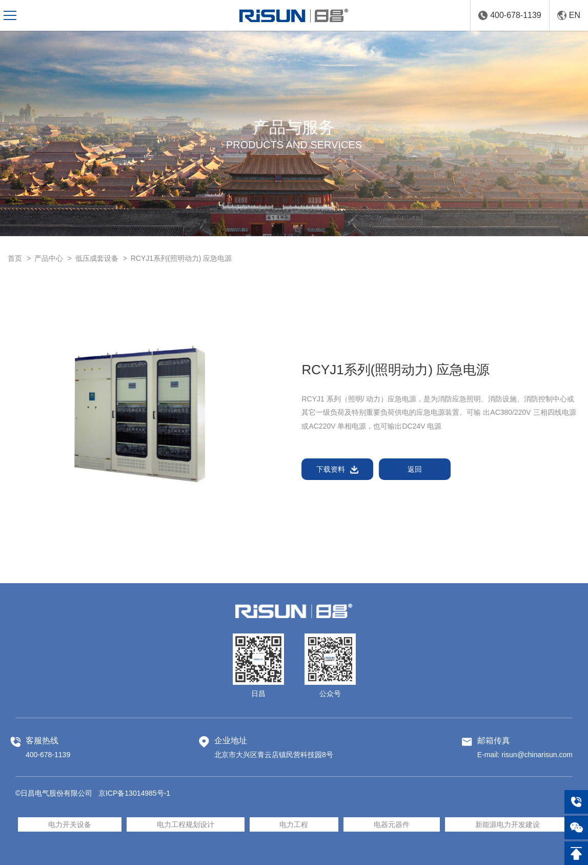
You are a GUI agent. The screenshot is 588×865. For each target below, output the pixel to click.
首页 (15, 258)
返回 (415, 469)
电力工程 (293, 824)
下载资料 (338, 469)
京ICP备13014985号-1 (134, 793)
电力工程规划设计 (185, 824)
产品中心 (48, 258)
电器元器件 (392, 824)
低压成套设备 (96, 258)
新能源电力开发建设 (507, 824)
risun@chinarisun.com (537, 755)
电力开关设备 (69, 824)
